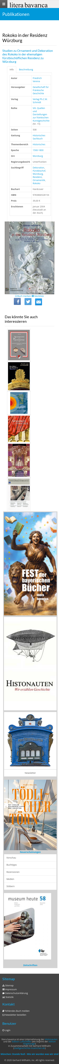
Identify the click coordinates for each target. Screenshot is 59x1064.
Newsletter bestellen (14, 1014)
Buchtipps (11, 864)
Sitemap (8, 985)
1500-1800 (38, 150)
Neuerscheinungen (30, 852)
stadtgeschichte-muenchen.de (29, 1048)
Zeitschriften (30, 965)
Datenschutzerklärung (15, 993)
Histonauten (51, 1039)
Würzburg (38, 155)
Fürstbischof (39, 170)
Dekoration (38, 167)
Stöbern (10, 886)
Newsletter (30, 772)
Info (12, 69)
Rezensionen (13, 871)
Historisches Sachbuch (39, 137)
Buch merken (23, 295)
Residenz (37, 177)
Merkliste (38, 295)
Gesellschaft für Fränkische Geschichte (41, 90)
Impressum (9, 989)
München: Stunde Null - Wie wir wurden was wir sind (29, 1054)
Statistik (8, 997)
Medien (10, 879)
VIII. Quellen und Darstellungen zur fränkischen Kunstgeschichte (41, 114)
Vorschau (11, 857)
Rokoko (36, 183)
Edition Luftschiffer (21, 1041)
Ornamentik (39, 180)
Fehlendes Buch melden (16, 1010)
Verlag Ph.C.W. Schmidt (40, 101)
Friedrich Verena (37, 80)
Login (6, 1030)
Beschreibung (26, 69)
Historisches (39, 144)
